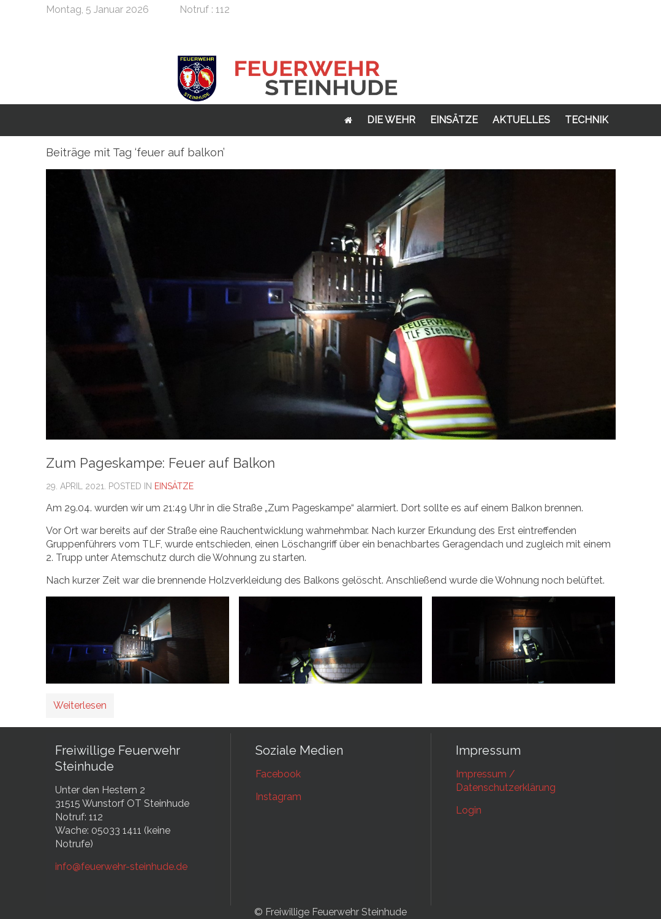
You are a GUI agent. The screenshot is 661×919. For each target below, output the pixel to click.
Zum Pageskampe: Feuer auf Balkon (160, 463)
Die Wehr (391, 120)
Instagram (278, 797)
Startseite (348, 120)
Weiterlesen (80, 705)
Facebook (278, 774)
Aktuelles (521, 120)
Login (469, 810)
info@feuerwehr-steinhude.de (121, 866)
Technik (586, 120)
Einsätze (454, 120)
